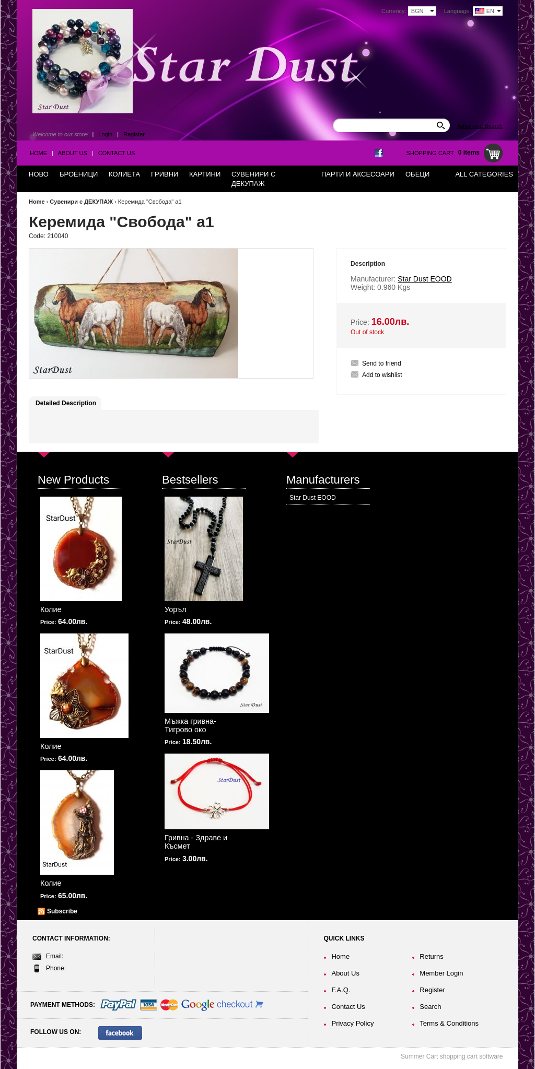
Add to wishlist (382, 375)
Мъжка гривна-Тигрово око (190, 725)
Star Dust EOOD (312, 497)
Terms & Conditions (449, 1023)
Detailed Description (66, 403)
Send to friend (381, 363)
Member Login (441, 973)
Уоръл (176, 609)
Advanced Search (480, 126)
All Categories (484, 174)
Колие (51, 609)
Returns (432, 956)
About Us (72, 153)
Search (430, 1007)
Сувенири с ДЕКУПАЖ (81, 201)
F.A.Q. (340, 990)
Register (134, 134)
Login (105, 134)
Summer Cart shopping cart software (452, 1056)
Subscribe (62, 911)
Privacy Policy (352, 1023)
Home (38, 153)
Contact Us (116, 153)
